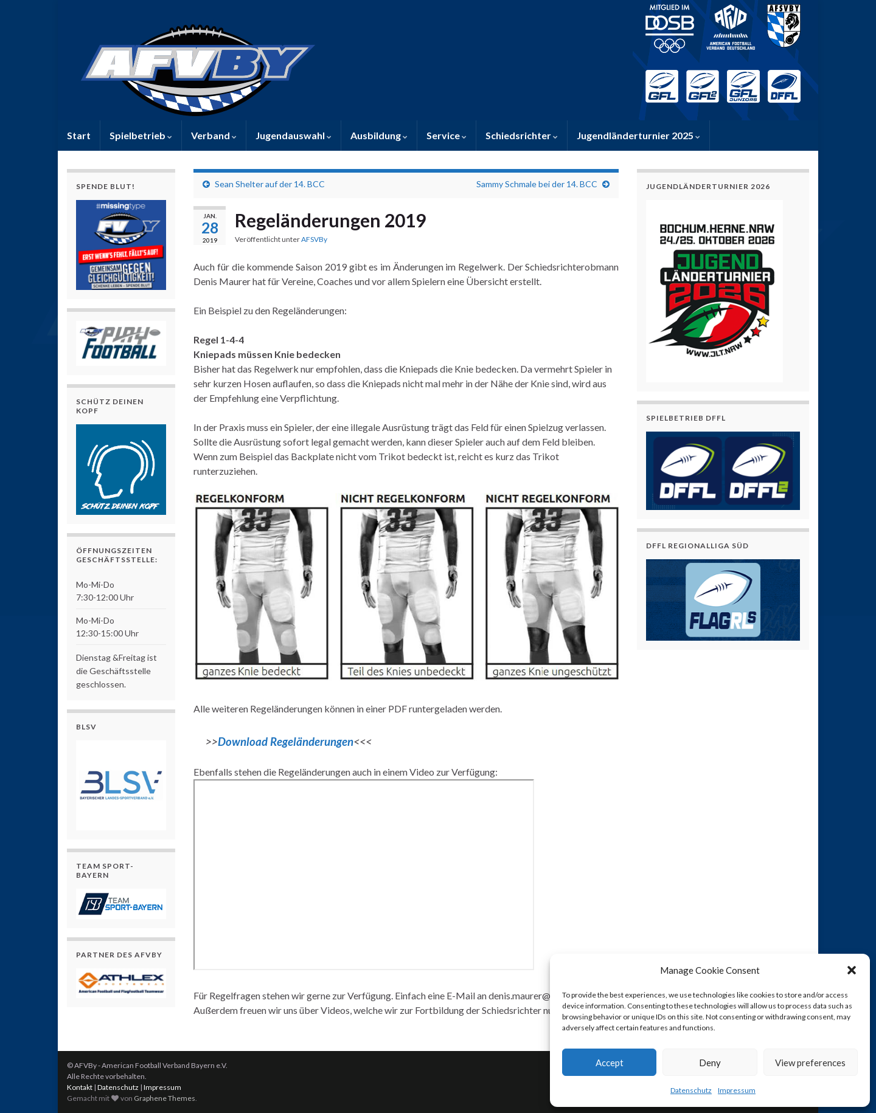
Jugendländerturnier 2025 (638, 135)
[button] (852, 970)
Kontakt (79, 1087)
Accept (610, 1062)
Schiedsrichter (521, 135)
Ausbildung (379, 135)
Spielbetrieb (140, 135)
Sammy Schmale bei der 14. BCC (536, 184)
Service (446, 135)
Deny (710, 1062)
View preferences (810, 1062)
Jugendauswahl (293, 135)
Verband (214, 135)
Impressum (737, 1090)
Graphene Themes (164, 1098)
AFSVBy (314, 239)
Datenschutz (691, 1090)
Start (79, 135)
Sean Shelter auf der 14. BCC (270, 184)
